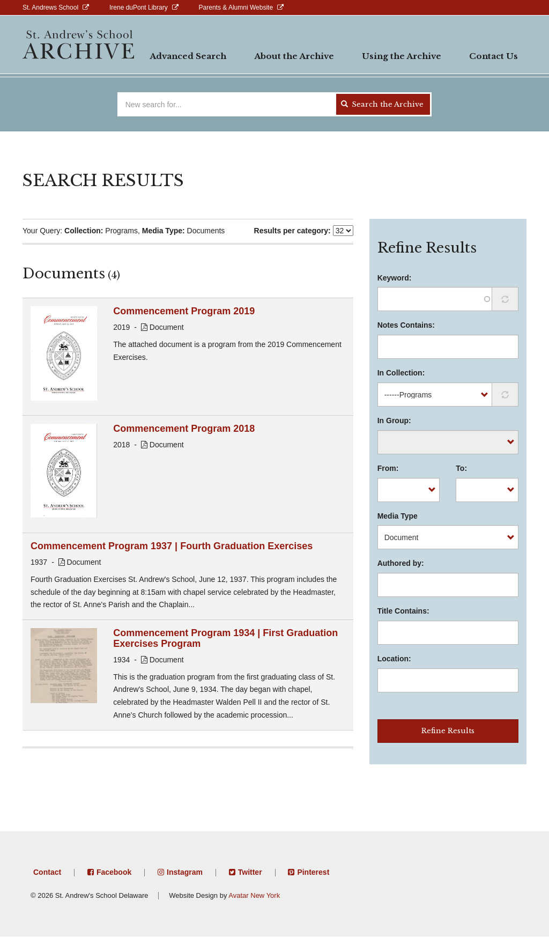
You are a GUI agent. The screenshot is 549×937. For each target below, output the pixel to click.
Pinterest (313, 872)
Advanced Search (188, 56)
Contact (47, 872)
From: (388, 468)
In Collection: (401, 372)
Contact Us (493, 56)
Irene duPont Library (138, 7)
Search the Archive (382, 104)
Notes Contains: (406, 325)
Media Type (397, 516)
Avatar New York (254, 895)
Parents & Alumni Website (236, 7)
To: (461, 468)
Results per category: (292, 230)
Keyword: (394, 278)
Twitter (250, 872)
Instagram (185, 872)
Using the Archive (401, 56)
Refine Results (447, 730)
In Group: (394, 420)
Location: (394, 658)
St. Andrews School (50, 7)
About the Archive (294, 56)
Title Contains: (403, 611)
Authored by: (400, 563)
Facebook (114, 872)
